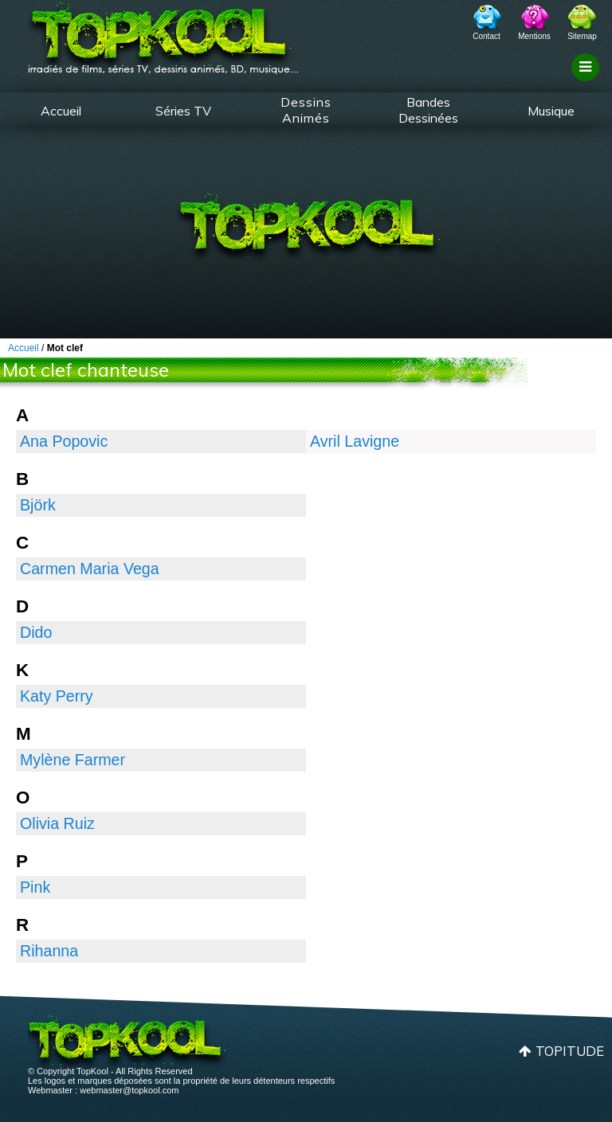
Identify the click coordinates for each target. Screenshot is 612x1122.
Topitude (570, 1050)
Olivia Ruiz (57, 823)
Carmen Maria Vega (89, 568)
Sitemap (582, 36)
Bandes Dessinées (428, 110)
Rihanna (49, 951)
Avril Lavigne (354, 441)
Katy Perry (56, 696)
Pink (35, 887)
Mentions (534, 36)
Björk (38, 505)
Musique (551, 111)
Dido (36, 632)
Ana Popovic (64, 441)
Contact (486, 36)
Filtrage (587, 82)
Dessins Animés (306, 110)
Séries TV (183, 111)
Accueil (61, 111)
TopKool (163, 32)
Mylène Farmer (72, 759)
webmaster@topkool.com (129, 1090)
